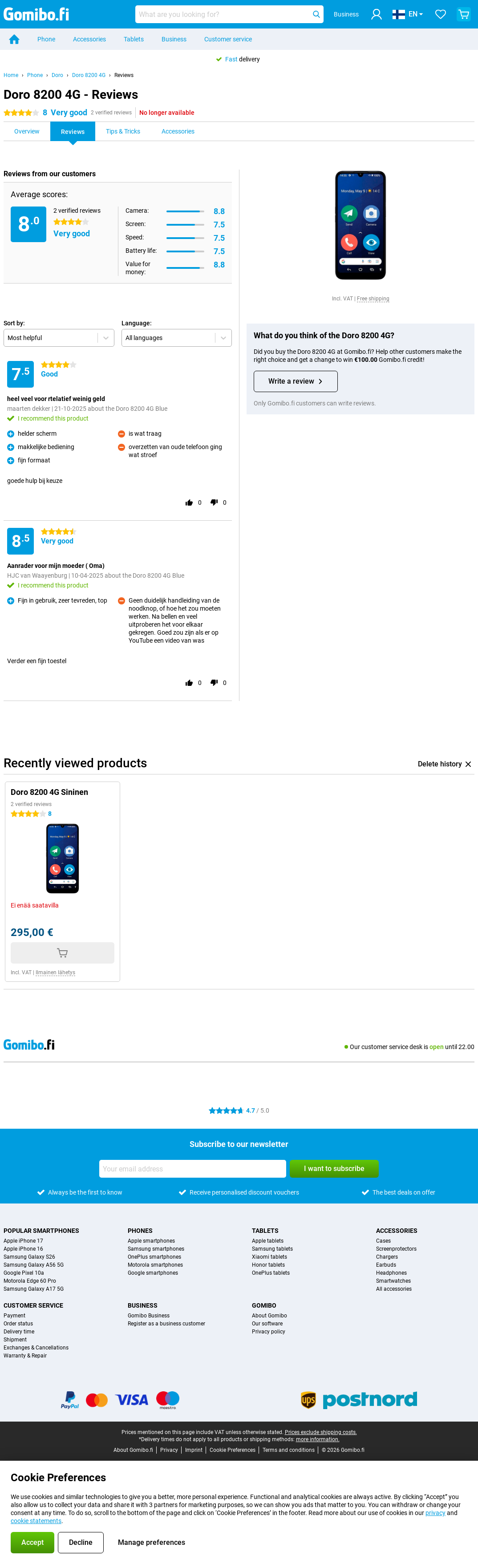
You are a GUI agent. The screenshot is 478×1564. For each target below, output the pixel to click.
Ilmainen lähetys (55, 972)
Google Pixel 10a (24, 1273)
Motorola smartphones (155, 1265)
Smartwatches (393, 1281)
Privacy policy (268, 1332)
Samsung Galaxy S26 (29, 1257)
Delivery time (19, 1332)
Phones (140, 1230)
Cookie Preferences (232, 1450)
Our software (267, 1324)
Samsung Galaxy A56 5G (34, 1265)
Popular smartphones (41, 1230)
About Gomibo (269, 1316)
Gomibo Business (149, 1316)
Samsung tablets (272, 1249)
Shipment (15, 1340)
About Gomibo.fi (133, 1450)
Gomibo (264, 1305)
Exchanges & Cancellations (36, 1348)
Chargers (387, 1257)
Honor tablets (268, 1265)
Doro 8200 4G (88, 75)
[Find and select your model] (229, 14)
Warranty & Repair (25, 1356)
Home (11, 75)
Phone (46, 39)
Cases (383, 1241)
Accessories (89, 39)
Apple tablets (268, 1241)
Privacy (169, 1450)
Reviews (124, 75)
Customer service (228, 39)
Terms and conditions (289, 1450)
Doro (57, 75)
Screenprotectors (396, 1249)
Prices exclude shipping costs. (321, 1432)
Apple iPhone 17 (23, 1241)
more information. (318, 1439)
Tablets (134, 39)
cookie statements (36, 1520)
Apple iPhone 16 (23, 1249)
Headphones (391, 1273)
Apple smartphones (151, 1241)
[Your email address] (192, 1169)
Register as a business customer (166, 1324)
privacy (435, 1512)
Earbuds (386, 1265)
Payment (14, 1316)
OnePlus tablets (271, 1273)
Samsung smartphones (156, 1249)
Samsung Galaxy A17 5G (34, 1289)
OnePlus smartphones (154, 1257)
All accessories (394, 1289)
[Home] (14, 39)
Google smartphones (153, 1273)
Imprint (194, 1450)
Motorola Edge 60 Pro (30, 1281)
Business (174, 39)
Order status (18, 1324)
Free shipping (373, 299)
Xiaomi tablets (269, 1257)
